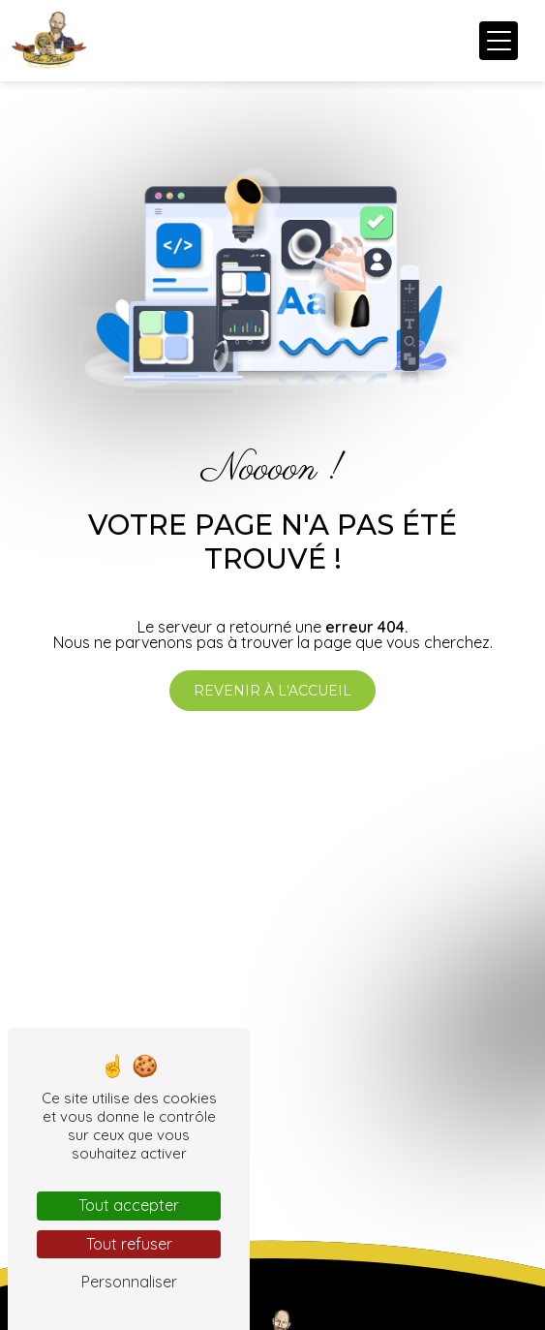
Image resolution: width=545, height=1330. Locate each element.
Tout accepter (128, 1205)
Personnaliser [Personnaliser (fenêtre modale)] (129, 1281)
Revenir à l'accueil (272, 690)
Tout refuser (129, 1243)
